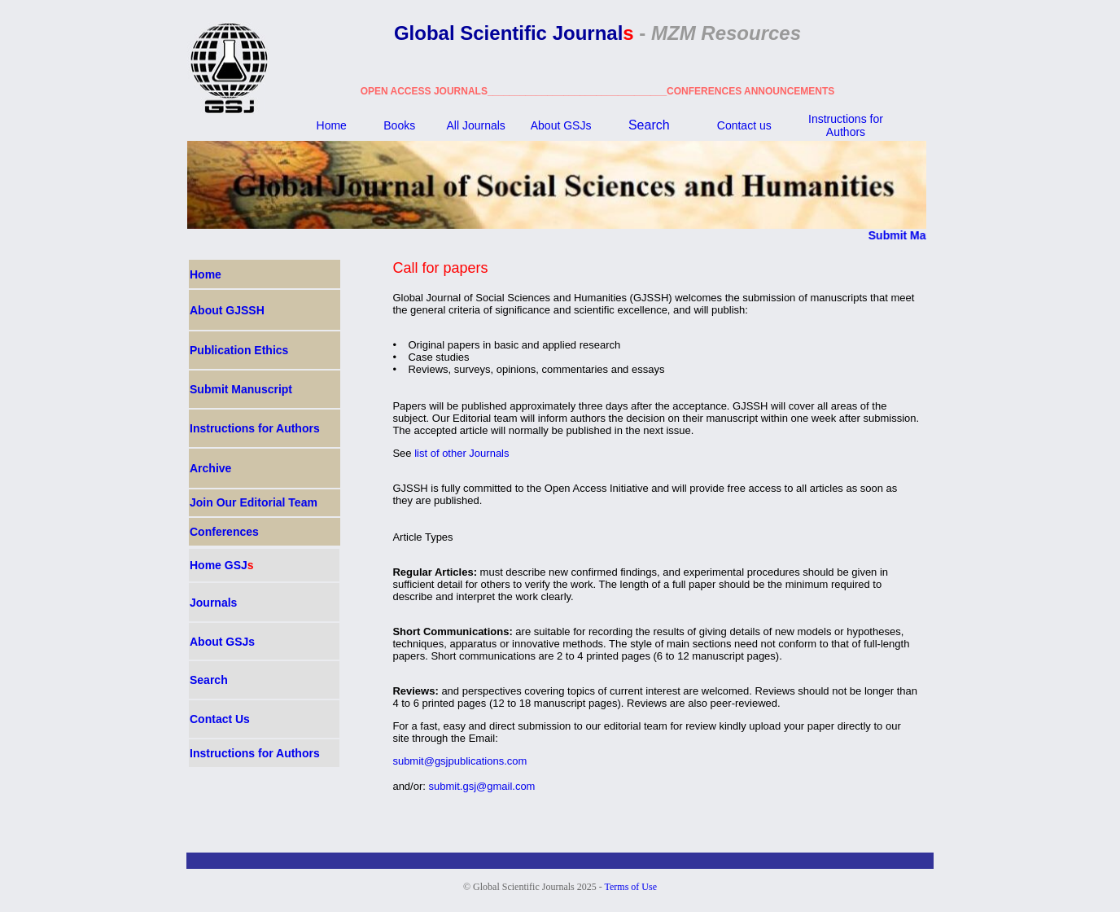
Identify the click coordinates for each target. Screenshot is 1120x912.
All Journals (475, 125)
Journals (213, 602)
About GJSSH (227, 310)
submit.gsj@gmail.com (482, 786)
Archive (210, 468)
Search (649, 125)
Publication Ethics (239, 350)
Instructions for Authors (845, 125)
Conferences (224, 531)
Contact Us (220, 719)
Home (332, 125)
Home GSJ (222, 565)
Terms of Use (631, 886)
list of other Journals (461, 453)
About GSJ (561, 125)
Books (399, 125)
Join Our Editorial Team (253, 502)
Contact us (744, 125)
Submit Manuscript (924, 235)
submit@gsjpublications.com (459, 761)
